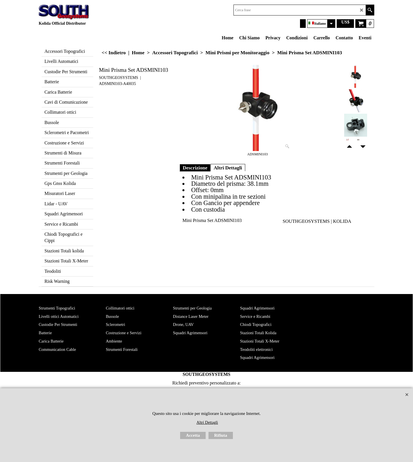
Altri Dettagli (228, 168)
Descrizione (195, 168)
